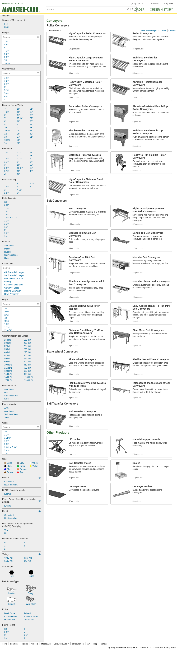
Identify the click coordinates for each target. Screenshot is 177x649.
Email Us (155, 3)
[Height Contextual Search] (21, 304)
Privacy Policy (170, 647)
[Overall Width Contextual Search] (21, 73)
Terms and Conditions (150, 647)
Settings (103, 644)
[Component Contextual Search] (21, 268)
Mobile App (46, 644)
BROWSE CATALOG (13, 3)
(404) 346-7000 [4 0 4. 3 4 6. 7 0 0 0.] (138, 3)
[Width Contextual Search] (21, 427)
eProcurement (78, 644)
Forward (172, 31)
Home (4, 644)
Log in (168, 3)
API (88, 644)
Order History (161, 9)
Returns (25, 644)
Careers (34, 644)
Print (164, 31)
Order (139, 9)
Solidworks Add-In (61, 644)
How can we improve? (150, 31)
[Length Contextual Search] (21, 37)
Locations (14, 644)
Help (95, 644)
